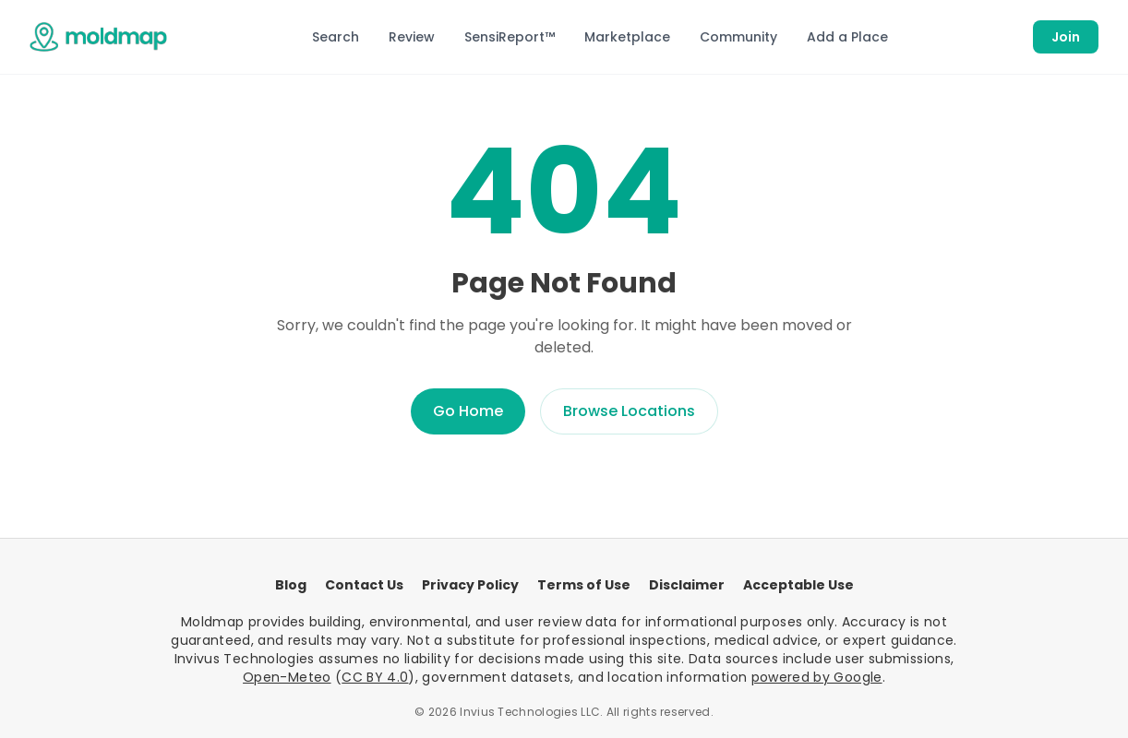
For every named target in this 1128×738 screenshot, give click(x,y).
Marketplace (627, 37)
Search (335, 37)
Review (412, 37)
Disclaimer (687, 585)
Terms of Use (583, 585)
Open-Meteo (287, 677)
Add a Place (847, 37)
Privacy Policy (470, 585)
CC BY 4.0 (375, 677)
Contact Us (364, 585)
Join (1065, 37)
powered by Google (816, 677)
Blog (290, 585)
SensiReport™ (509, 37)
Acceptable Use (798, 585)
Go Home (468, 411)
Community (738, 37)
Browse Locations (629, 411)
